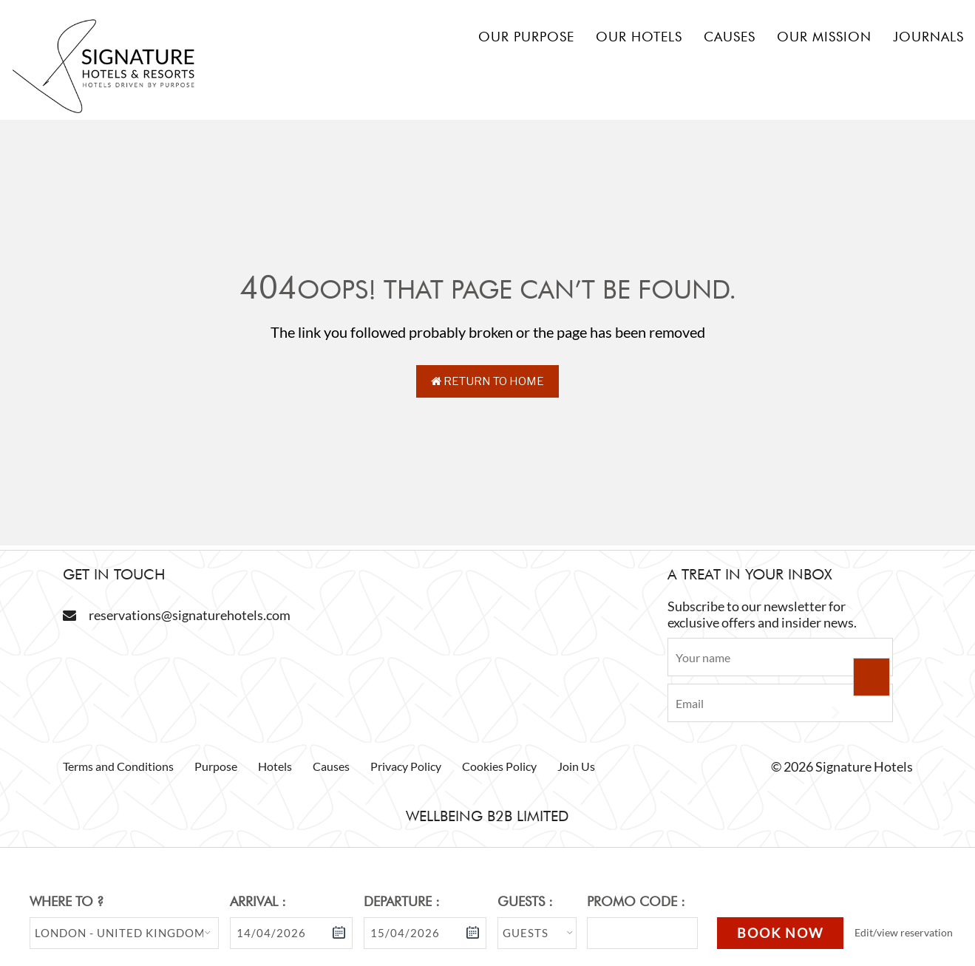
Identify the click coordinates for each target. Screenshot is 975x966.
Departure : (402, 901)
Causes (729, 36)
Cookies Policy (499, 766)
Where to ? (66, 901)
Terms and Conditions (118, 766)
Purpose (215, 766)
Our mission (824, 36)
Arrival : (258, 901)
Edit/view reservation (904, 932)
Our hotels (639, 36)
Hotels (275, 766)
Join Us (576, 766)
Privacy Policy (405, 766)
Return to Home (487, 381)
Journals (928, 36)
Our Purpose (526, 36)
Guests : (525, 901)
